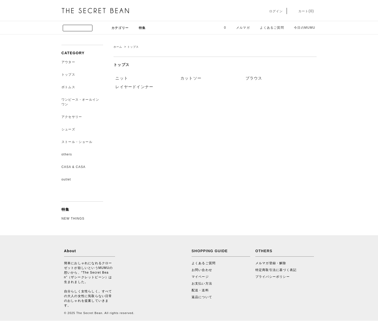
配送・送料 (200, 290)
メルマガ (240, 27)
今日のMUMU (301, 27)
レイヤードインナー (134, 86)
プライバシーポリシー (272, 277)
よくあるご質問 (269, 27)
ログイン (272, 11)
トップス (133, 46)
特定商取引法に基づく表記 (276, 270)
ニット (121, 78)
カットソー (190, 78)
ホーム (118, 46)
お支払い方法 (202, 283)
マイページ (200, 277)
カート (302, 11)
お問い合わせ (202, 270)
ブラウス (253, 78)
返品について (202, 297)
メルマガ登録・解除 (270, 263)
